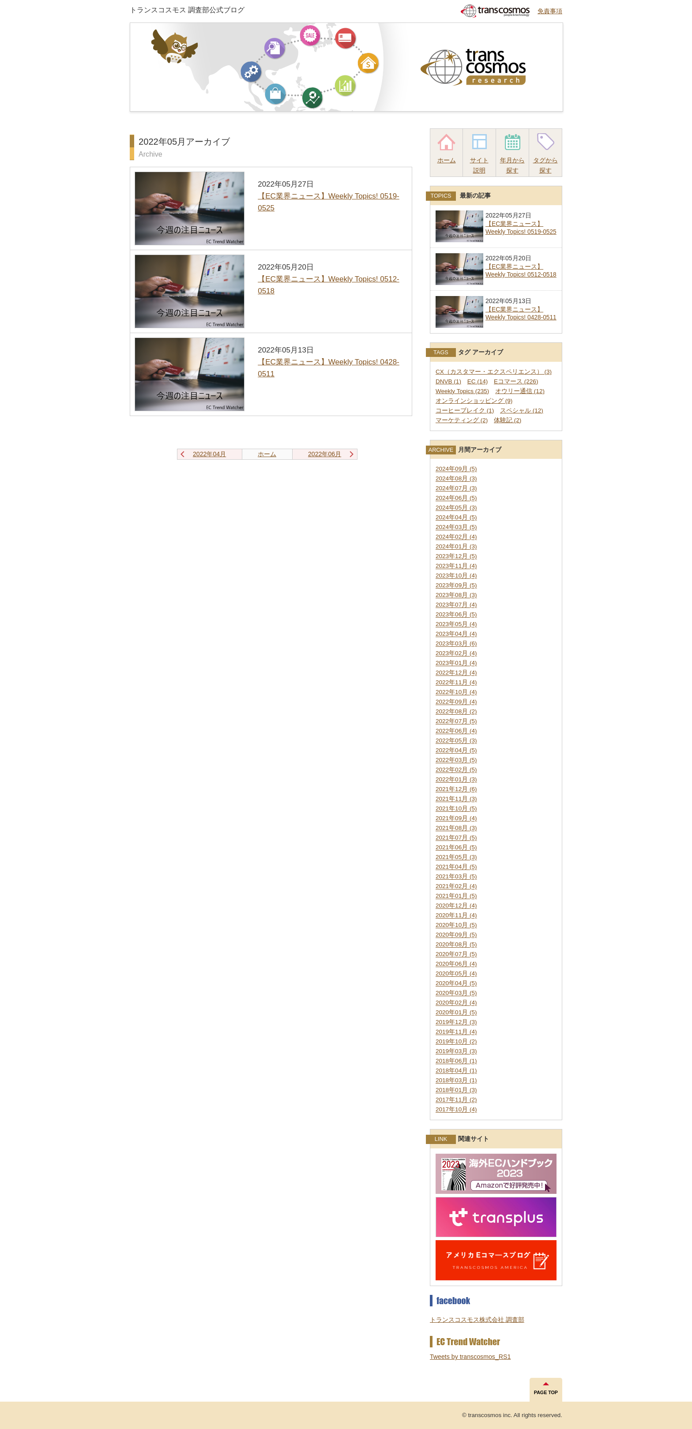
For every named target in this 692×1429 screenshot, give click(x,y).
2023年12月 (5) (456, 556)
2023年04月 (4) (456, 634)
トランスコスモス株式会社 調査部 (477, 1319)
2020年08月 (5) (456, 944)
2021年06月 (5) (456, 847)
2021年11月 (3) (456, 799)
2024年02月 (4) (456, 537)
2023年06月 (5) (456, 614)
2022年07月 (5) (456, 721)
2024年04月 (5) (456, 517)
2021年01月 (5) (456, 896)
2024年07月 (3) (456, 488)
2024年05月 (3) (456, 508)
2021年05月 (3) (456, 857)
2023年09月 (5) (456, 585)
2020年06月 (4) (456, 964)
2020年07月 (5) (456, 954)
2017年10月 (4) (456, 1109)
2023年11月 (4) (456, 566)
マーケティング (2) (462, 420)
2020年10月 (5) (456, 925)
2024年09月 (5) (456, 469)
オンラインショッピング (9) (474, 401)
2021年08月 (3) (456, 828)
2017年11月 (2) (456, 1100)
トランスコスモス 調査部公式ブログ (187, 10)
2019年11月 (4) (456, 1032)
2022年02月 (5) (456, 770)
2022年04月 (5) (456, 750)
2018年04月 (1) (456, 1071)
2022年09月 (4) (456, 702)
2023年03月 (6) (456, 644)
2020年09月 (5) (456, 935)
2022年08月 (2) (456, 712)
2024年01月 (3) (456, 547)
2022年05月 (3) (456, 741)
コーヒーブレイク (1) (465, 410)
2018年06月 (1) (456, 1061)
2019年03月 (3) (456, 1051)
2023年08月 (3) (456, 595)
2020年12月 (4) (456, 906)
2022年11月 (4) (456, 682)
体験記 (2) (507, 420)
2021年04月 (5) (456, 867)
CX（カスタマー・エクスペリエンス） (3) (494, 371)
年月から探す (512, 165)
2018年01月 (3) (456, 1090)
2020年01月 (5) (456, 1012)
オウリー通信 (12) (520, 391)
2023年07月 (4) (456, 605)
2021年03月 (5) (456, 877)
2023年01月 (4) (456, 663)
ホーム (446, 160)
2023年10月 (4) (456, 576)
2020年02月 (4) (456, 1003)
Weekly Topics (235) (462, 391)
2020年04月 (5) (456, 983)
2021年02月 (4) (456, 886)
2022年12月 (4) (456, 673)
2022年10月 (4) (456, 692)
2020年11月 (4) (456, 915)
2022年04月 (209, 454)
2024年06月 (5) (456, 498)
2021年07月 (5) (456, 838)
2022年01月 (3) (456, 779)
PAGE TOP (546, 1392)
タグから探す (545, 165)
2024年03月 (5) (456, 527)
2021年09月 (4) (456, 818)
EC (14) (477, 381)
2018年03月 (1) (456, 1080)
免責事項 (550, 11)
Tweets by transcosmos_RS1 (470, 1356)
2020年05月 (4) (456, 974)
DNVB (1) (448, 381)
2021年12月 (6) (456, 789)
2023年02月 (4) (456, 653)
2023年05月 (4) (456, 624)
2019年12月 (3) (456, 1022)
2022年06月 (324, 454)
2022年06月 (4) (456, 731)
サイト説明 (479, 165)
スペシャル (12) (521, 410)
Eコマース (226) (516, 381)
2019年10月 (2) (456, 1042)
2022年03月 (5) (456, 760)
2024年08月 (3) (456, 479)
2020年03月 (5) (456, 993)
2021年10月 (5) (456, 809)
